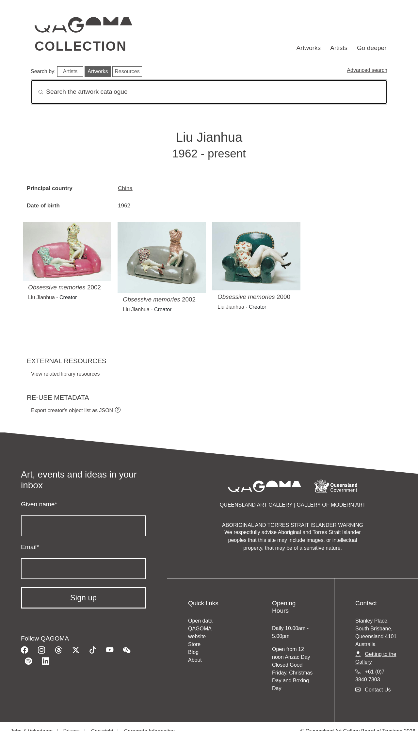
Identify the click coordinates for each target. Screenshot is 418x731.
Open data (200, 621)
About (195, 660)
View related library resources (65, 374)
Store (194, 644)
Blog (193, 652)
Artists (338, 47)
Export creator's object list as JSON (72, 410)
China (125, 188)
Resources (127, 71)
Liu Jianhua (41, 297)
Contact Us (378, 689)
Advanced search (367, 70)
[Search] (209, 92)
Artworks (309, 47)
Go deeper (372, 47)
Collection (81, 46)
